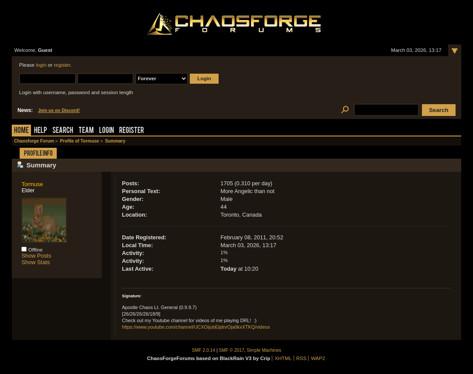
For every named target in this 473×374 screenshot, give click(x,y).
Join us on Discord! (59, 110)
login (41, 65)
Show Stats (35, 262)
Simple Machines (264, 350)
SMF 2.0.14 (204, 350)
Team (86, 131)
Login (106, 131)
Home (21, 131)
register (62, 65)
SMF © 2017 (231, 350)
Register (131, 131)
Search (62, 131)
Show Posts (36, 255)
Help (40, 131)
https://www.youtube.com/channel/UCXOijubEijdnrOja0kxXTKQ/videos (196, 327)
